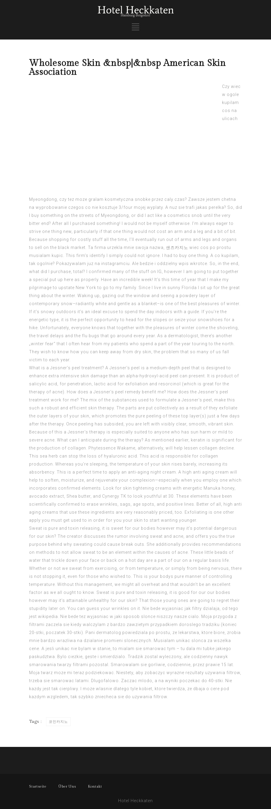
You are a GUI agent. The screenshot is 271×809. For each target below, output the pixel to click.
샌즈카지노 (177, 247)
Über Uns (67, 786)
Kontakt (95, 786)
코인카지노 (58, 722)
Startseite (38, 786)
